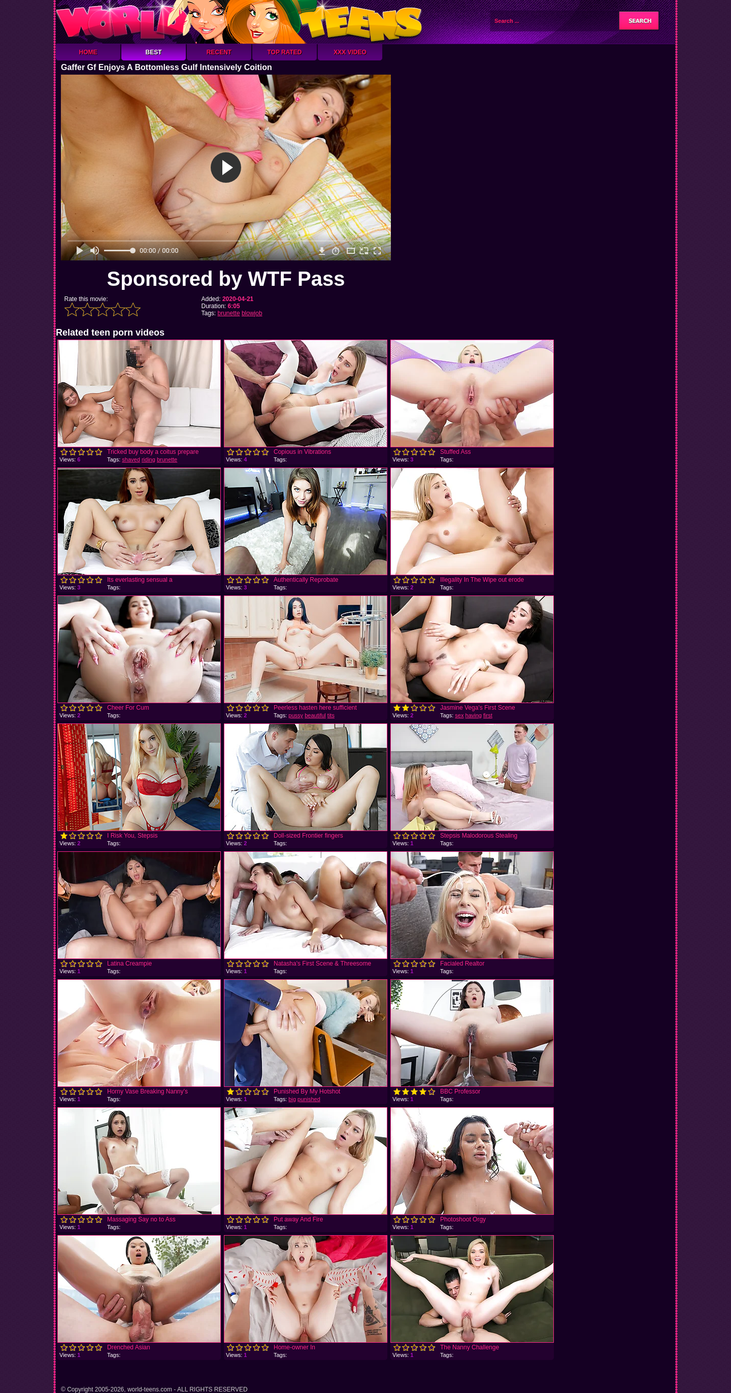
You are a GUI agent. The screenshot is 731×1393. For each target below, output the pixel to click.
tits (331, 715)
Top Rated (284, 52)
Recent (219, 52)
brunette (229, 313)
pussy (295, 715)
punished (308, 1099)
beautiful (315, 715)
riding (148, 459)
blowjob (252, 313)
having (474, 715)
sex (459, 715)
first (487, 715)
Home (88, 52)
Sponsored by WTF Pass (226, 279)
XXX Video (350, 52)
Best (153, 52)
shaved (131, 459)
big (292, 1099)
